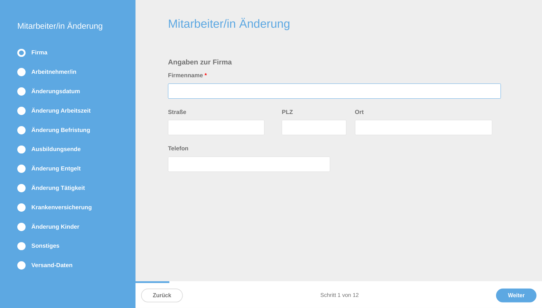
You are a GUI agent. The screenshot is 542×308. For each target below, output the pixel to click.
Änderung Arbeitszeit (61, 110)
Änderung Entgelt (56, 168)
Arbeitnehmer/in (53, 72)
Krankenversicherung (61, 207)
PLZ (287, 112)
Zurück (162, 295)
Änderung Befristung (60, 130)
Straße (177, 112)
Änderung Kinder (55, 226)
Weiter (516, 295)
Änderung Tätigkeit (58, 188)
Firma (39, 52)
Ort (359, 112)
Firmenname (187, 75)
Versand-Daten (52, 265)
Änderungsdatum (55, 91)
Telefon (178, 148)
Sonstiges (45, 246)
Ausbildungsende (56, 149)
